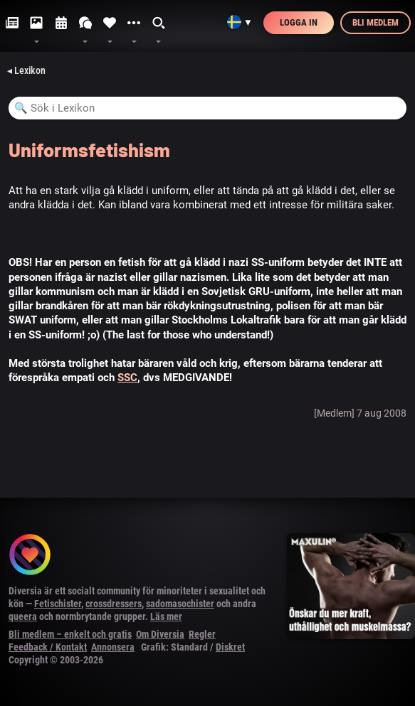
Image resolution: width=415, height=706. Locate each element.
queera (23, 616)
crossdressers (113, 603)
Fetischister (57, 603)
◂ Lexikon (26, 70)
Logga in (298, 22)
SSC (127, 377)
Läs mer (166, 616)
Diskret (230, 647)
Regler (202, 634)
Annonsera (113, 647)
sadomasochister (180, 603)
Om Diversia (160, 634)
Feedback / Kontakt (48, 647)
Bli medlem (375, 22)
